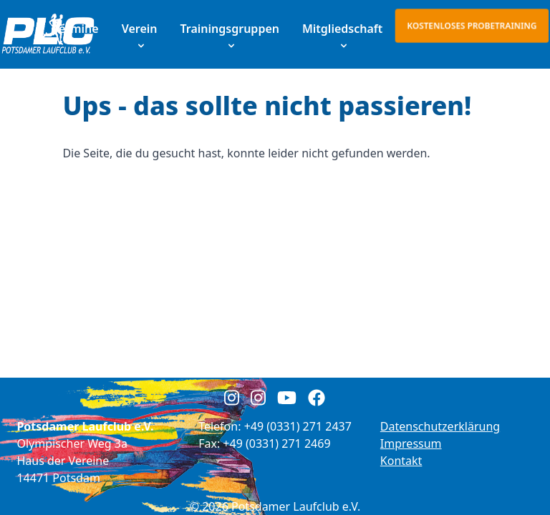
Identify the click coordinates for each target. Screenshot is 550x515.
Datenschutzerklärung (440, 426)
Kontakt (401, 461)
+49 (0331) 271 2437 (298, 426)
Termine (76, 28)
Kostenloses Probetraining (472, 25)
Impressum (411, 443)
